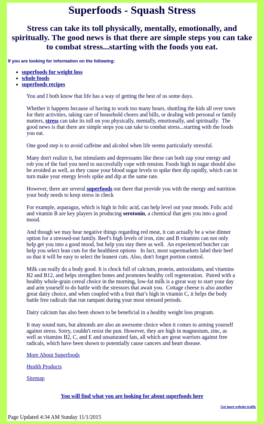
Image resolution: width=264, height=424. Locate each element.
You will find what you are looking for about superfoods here (132, 396)
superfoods (99, 189)
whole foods (35, 78)
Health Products (44, 366)
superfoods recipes (43, 84)
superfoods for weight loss (52, 72)
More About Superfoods (53, 355)
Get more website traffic (238, 407)
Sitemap (35, 378)
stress (51, 121)
